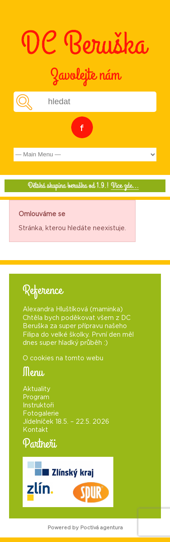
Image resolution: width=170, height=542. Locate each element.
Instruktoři (38, 405)
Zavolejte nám (85, 74)
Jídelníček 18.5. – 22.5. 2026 (66, 422)
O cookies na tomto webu (63, 358)
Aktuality (36, 389)
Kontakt (35, 430)
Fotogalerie (41, 414)
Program (36, 397)
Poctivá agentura (101, 527)
